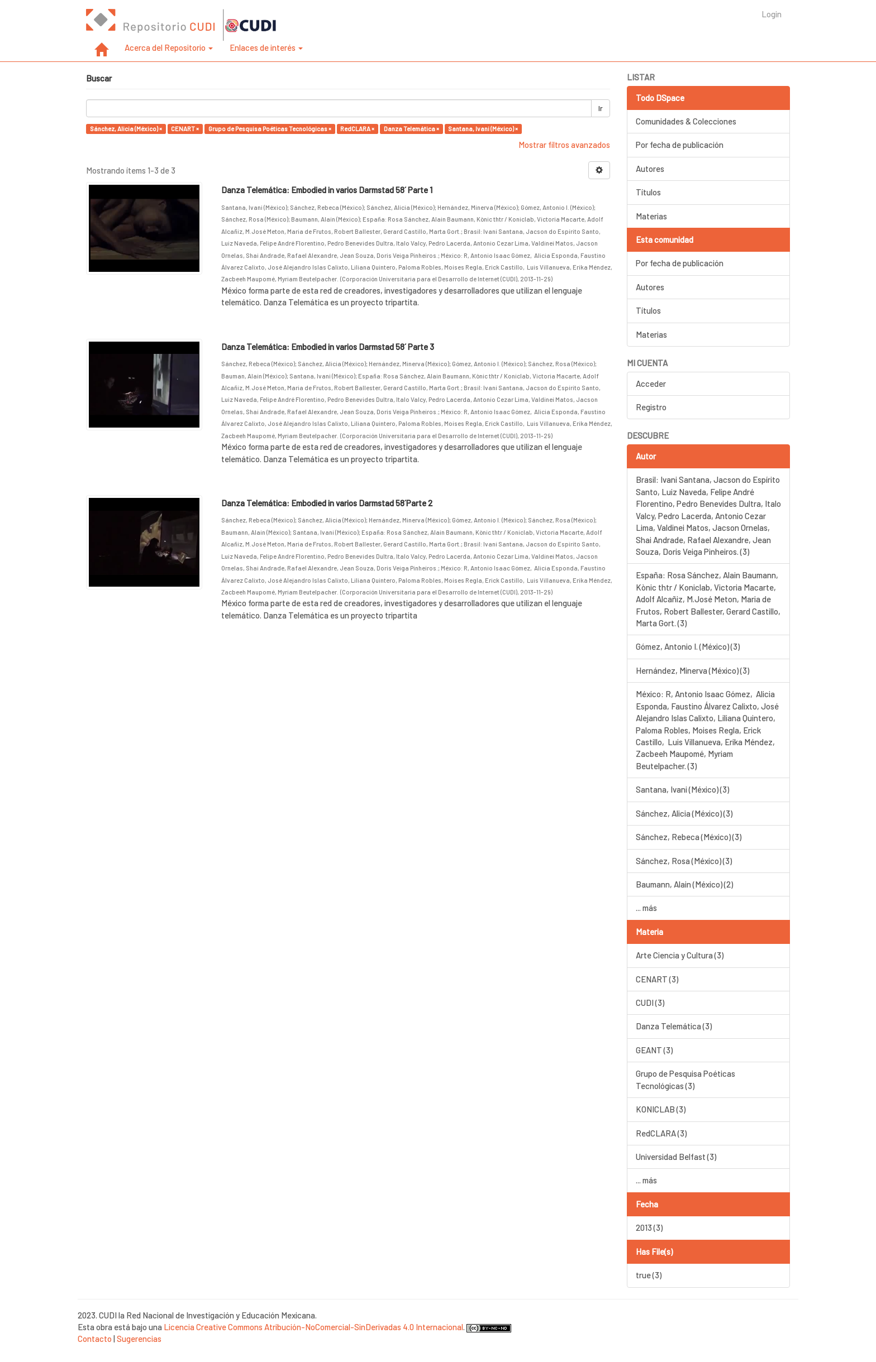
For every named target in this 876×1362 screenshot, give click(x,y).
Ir (600, 108)
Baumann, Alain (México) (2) (684, 884)
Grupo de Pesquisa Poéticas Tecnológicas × (269, 128)
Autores (650, 169)
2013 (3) (649, 1227)
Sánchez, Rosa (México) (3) (684, 861)
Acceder (651, 383)
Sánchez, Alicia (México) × (126, 128)
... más (646, 908)
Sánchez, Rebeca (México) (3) (688, 837)
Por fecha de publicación (679, 145)
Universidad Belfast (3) (676, 1157)
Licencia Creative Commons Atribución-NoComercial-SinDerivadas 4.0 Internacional (313, 1327)
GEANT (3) (654, 1050)
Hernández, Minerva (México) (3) (692, 670)
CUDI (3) (650, 1002)
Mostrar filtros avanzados (564, 145)
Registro (651, 407)
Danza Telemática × (411, 128)
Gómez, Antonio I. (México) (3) (688, 646)
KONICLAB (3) (660, 1109)
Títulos (648, 192)
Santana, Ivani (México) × (483, 128)
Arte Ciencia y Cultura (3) (679, 955)
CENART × (185, 128)
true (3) (648, 1275)
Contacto (95, 1339)
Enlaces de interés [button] (266, 47)
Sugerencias (139, 1339)
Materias (651, 216)
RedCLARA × (357, 128)
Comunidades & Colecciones (686, 121)
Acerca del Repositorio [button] (169, 47)
